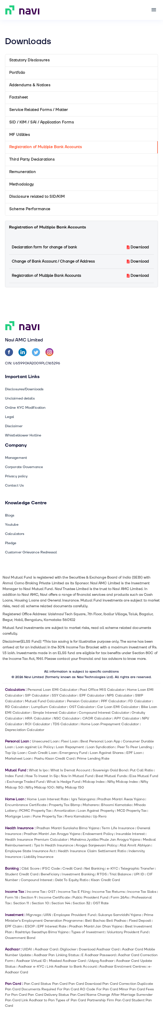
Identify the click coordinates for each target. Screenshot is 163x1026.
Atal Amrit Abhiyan (135, 845)
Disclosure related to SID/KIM (37, 196)
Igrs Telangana (83, 799)
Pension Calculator (82, 701)
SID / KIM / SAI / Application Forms (41, 122)
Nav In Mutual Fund (77, 776)
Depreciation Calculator (24, 729)
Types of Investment (88, 932)
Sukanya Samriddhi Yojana (119, 915)
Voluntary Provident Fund (127, 932)
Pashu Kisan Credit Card (54, 758)
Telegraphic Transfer (137, 868)
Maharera (91, 805)
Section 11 (21, 903)
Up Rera (99, 816)
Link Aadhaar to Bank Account (72, 966)
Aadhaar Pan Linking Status (56, 955)
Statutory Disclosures (29, 60)
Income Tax (36, 891)
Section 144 (60, 903)
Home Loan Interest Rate (47, 799)
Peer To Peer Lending (134, 747)
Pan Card (60, 983)
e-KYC (112, 868)
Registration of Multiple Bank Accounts (45, 147)
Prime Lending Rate (93, 758)
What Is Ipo (38, 770)
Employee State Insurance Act (30, 851)
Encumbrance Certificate (25, 805)
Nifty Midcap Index (122, 781)
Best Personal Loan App (100, 741)
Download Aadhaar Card (99, 949)
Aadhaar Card (46, 949)
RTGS (102, 874)
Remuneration (22, 172)
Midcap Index (94, 781)
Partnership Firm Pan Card (109, 1000)
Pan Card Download (84, 983)
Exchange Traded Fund (25, 781)
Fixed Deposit (140, 920)
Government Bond (20, 937)
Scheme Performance (29, 209)
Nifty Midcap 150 (70, 787)
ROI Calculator (37, 724)
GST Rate (101, 903)
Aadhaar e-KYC (31, 966)
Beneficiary (50, 874)
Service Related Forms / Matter (38, 109)
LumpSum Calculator (49, 707)
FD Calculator (139, 701)
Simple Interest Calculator (54, 712)
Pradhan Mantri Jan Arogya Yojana (52, 833)
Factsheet (18, 97)
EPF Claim (13, 926)
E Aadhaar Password (98, 955)
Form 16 (11, 897)
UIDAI (27, 949)
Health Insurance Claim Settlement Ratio (92, 851)
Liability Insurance (38, 856)
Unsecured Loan (45, 741)
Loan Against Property (96, 810)
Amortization (64, 810)
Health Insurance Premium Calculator (36, 839)
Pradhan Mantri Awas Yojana (120, 799)
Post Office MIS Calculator (102, 689)
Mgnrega (33, 915)
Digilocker (68, 949)
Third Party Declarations (32, 159)
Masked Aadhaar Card (67, 960)
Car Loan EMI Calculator (117, 707)
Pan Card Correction (119, 983)
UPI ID (139, 874)
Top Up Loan (15, 752)
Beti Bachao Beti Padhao (105, 920)
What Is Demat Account (70, 770)
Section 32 (81, 903)
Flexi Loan (69, 741)
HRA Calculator (38, 718)
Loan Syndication (101, 747)
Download (138, 247)
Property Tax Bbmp (64, 805)
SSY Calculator (64, 695)
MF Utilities (19, 134)
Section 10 (40, 903)
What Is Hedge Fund (63, 781)
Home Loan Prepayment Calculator (110, 724)
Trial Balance (120, 874)
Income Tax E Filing (74, 891)
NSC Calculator (67, 718)
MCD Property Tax (132, 810)
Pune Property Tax (47, 816)
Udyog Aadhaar (101, 960)
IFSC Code (51, 868)
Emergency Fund (73, 752)
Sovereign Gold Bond (110, 770)
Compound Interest (37, 880)
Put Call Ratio (141, 770)
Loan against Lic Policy (34, 747)
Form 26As (120, 897)
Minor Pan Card (132, 989)
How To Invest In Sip (41, 776)
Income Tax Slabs (141, 891)
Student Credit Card (21, 874)
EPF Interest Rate (52, 926)
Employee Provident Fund (75, 915)
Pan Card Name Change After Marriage (102, 994)
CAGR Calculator (97, 718)
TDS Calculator (65, 724)
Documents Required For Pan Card (50, 989)
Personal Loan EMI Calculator (52, 689)
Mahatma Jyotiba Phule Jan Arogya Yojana (105, 839)
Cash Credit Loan (42, 752)
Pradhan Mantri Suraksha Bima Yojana (67, 828)
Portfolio (17, 72)
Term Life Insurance (118, 828)
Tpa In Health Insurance (53, 845)
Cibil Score (30, 868)
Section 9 (28, 897)
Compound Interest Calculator (104, 712)
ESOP (30, 926)
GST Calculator (82, 707)
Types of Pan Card (71, 1000)
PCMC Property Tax (35, 810)
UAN (47, 915)
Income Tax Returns (108, 891)
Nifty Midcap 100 (39, 787)
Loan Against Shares (107, 752)
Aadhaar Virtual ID (31, 960)
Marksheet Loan (18, 758)
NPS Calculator (119, 695)
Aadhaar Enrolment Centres (122, 966)
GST (51, 891)
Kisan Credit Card (105, 880)
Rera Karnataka (77, 816)
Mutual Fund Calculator (44, 701)
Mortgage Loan (17, 816)
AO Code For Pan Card (99, 989)
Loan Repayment (70, 747)
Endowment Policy (98, 833)
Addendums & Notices (29, 85)
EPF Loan (134, 752)
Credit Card (72, 868)
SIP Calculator (37, 695)
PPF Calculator (113, 701)
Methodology (21, 184)
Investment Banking (78, 874)
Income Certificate (54, 897)
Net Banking (94, 868)
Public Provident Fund (90, 897)
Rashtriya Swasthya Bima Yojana (42, 932)
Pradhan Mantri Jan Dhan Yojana (96, 926)
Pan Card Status (37, 983)
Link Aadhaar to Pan (38, 1000)
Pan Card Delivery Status (48, 994)
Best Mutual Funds (111, 776)
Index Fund (14, 776)
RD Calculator (16, 707)
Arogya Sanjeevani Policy (96, 845)
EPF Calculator (91, 695)
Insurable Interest (130, 833)
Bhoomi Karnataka (116, 805)
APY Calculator (126, 718)
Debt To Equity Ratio (71, 880)
